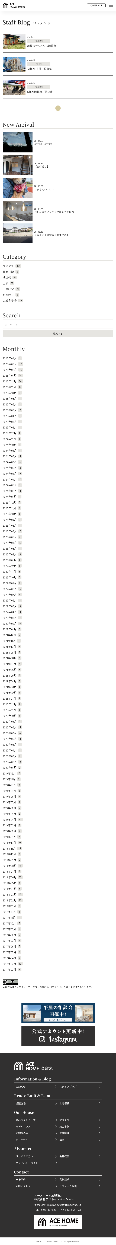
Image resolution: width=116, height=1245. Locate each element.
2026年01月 (13, 375)
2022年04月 (12, 612)
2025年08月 (12, 398)
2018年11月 (12, 848)
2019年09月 (12, 791)
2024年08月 (12, 456)
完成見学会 (13, 300)
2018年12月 (12, 842)
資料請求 (64, 1179)
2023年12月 (12, 502)
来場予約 (21, 1179)
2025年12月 (13, 381)
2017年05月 (12, 952)
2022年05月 (12, 606)
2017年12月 (12, 912)
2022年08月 (12, 589)
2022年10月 (12, 577)
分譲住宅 (21, 1103)
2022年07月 (12, 595)
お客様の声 (22, 1133)
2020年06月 (12, 739)
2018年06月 (13, 877)
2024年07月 (12, 462)
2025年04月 (12, 416)
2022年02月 (12, 623)
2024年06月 (12, 468)
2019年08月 (12, 796)
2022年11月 (12, 571)
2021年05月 (12, 675)
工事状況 (11, 289)
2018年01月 (12, 906)
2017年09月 (12, 929)
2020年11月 (12, 710)
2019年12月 (12, 773)
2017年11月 (12, 917)
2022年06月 (12, 600)
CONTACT (96, 5)
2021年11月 (12, 641)
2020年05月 (12, 744)
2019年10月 (12, 785)
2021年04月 (12, 681)
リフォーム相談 (68, 1186)
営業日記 (11, 272)
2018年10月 (12, 854)
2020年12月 (12, 704)
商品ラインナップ (26, 1120)
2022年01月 (12, 629)
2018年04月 (12, 888)
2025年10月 (12, 393)
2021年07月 (12, 664)
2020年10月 (12, 715)
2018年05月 (12, 883)
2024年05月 (12, 473)
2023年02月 (12, 554)
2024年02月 (12, 491)
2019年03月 (12, 825)
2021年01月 (12, 698)
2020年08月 (12, 727)
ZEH (61, 1139)
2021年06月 (12, 669)
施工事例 (64, 1126)
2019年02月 (12, 831)
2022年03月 (12, 618)
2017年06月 (12, 946)
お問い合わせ (23, 1186)
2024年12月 (12, 433)
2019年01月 (12, 837)
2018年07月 (12, 871)
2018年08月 (13, 865)
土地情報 (64, 1103)
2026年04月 (12, 358)
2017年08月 (12, 935)
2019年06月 (12, 808)
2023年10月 (12, 514)
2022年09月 (12, 583)
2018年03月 (13, 894)
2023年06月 (12, 531)
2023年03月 (12, 548)
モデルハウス (23, 1126)
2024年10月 (12, 445)
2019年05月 (12, 814)
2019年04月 (13, 819)
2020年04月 (12, 750)
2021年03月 (12, 687)
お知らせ (21, 1086)
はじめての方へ (24, 1156)
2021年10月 (12, 646)
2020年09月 (12, 721)
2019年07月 (12, 802)
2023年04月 (12, 542)
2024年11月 (12, 439)
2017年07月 (12, 940)
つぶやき (12, 266)
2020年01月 (12, 767)
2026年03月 (13, 364)
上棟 (8, 283)
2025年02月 (12, 427)
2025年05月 (12, 410)
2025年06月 (12, 404)
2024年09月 (12, 450)
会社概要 (64, 1156)
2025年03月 (12, 422)
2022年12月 (12, 566)
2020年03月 (12, 756)
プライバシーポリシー (28, 1163)
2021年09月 (12, 652)
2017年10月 (12, 923)
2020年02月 (12, 762)
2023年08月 (12, 525)
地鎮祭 (10, 277)
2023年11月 (12, 508)
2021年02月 (12, 692)
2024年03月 (12, 485)
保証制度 (64, 1133)
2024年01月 (12, 496)
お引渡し (11, 295)
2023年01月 (12, 560)
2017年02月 (12, 969)
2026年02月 (13, 369)
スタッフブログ (68, 1086)
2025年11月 (12, 387)
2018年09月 (12, 860)
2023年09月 (12, 519)
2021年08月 (12, 658)
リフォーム (22, 1139)
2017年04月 (12, 958)
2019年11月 (12, 779)
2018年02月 (13, 900)
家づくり (64, 1120)
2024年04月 (12, 479)
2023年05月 (12, 537)
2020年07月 (12, 733)
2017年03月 (13, 964)
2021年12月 (12, 635)
